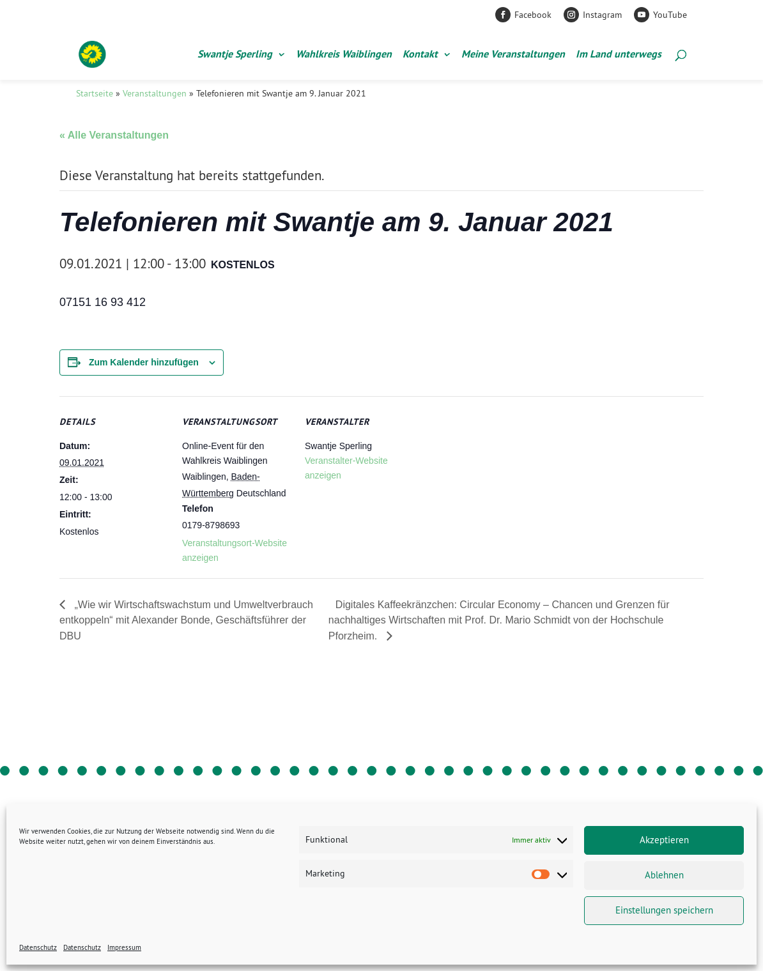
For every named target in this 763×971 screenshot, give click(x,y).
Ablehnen (664, 875)
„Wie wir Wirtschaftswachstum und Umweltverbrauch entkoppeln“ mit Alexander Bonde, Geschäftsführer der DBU (186, 620)
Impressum (124, 947)
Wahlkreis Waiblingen (344, 55)
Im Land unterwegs (618, 55)
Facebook (532, 14)
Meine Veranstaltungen (513, 55)
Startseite (94, 93)
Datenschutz (38, 947)
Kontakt (420, 55)
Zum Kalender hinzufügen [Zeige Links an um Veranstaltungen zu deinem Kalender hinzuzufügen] (144, 362)
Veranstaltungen (155, 93)
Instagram (602, 14)
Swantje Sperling (234, 55)
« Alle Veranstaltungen (114, 135)
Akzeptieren (664, 840)
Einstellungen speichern (664, 910)
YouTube (670, 14)
